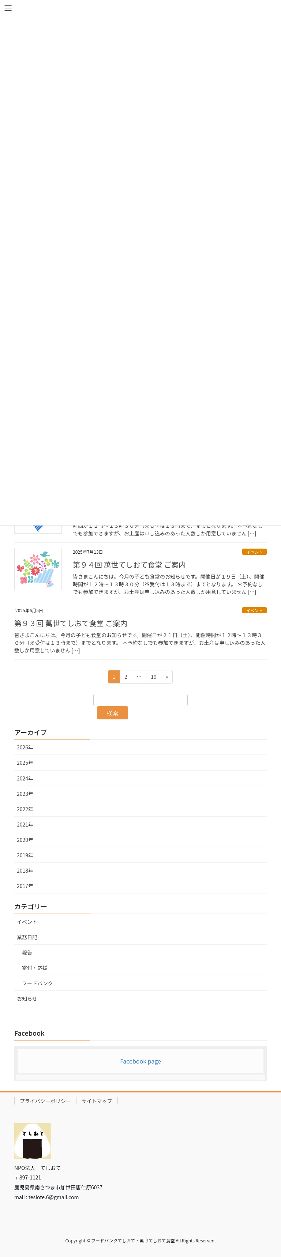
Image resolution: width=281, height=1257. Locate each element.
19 (153, 678)
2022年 (25, 809)
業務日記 (27, 937)
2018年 (25, 870)
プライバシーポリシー (45, 1100)
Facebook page (140, 1061)
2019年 (25, 855)
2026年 (25, 747)
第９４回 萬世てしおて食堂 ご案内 (129, 564)
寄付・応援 (35, 967)
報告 (27, 952)
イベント (254, 552)
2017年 (25, 885)
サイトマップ (97, 1100)
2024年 (25, 778)
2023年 (25, 793)
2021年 (25, 824)
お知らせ (27, 998)
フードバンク (37, 983)
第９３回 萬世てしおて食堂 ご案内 (70, 623)
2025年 (25, 762)
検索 (113, 712)
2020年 (25, 839)
